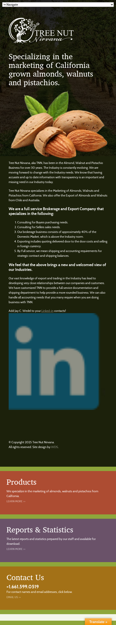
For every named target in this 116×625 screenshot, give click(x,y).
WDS (54, 447)
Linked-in (47, 311)
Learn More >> (15, 501)
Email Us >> (13, 597)
